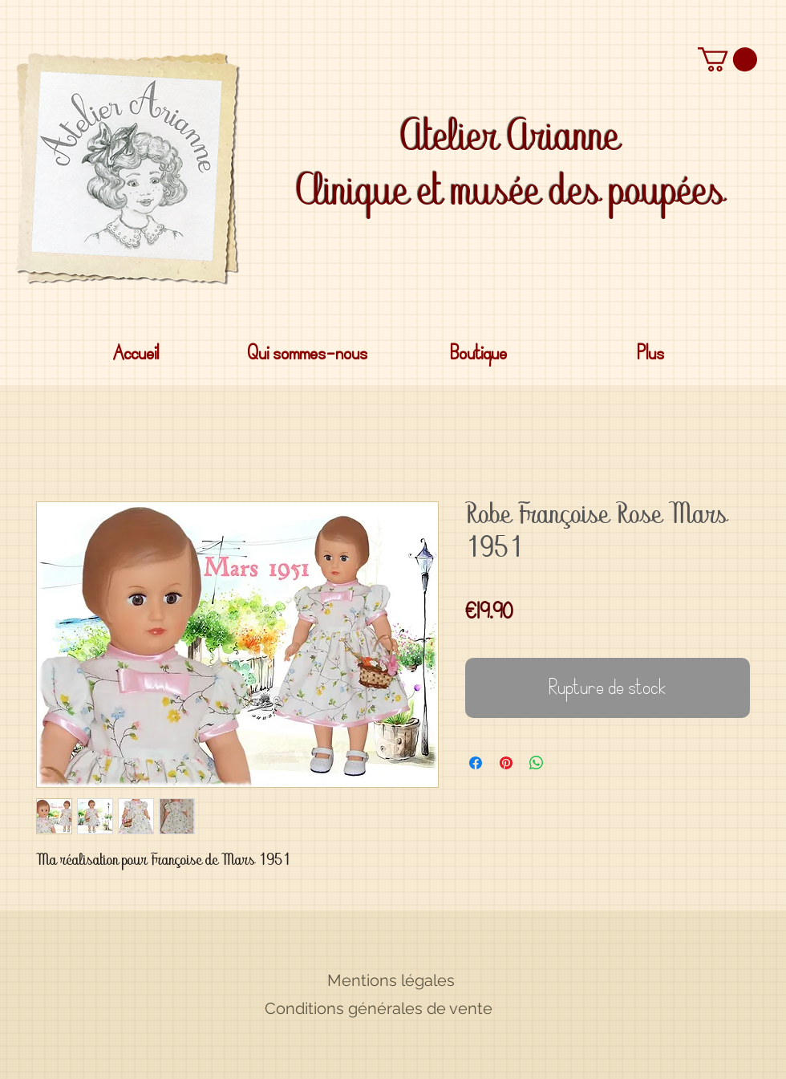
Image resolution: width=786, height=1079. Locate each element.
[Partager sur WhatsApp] (536, 763)
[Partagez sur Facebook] (475, 763)
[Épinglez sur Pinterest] (506, 763)
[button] (727, 59)
